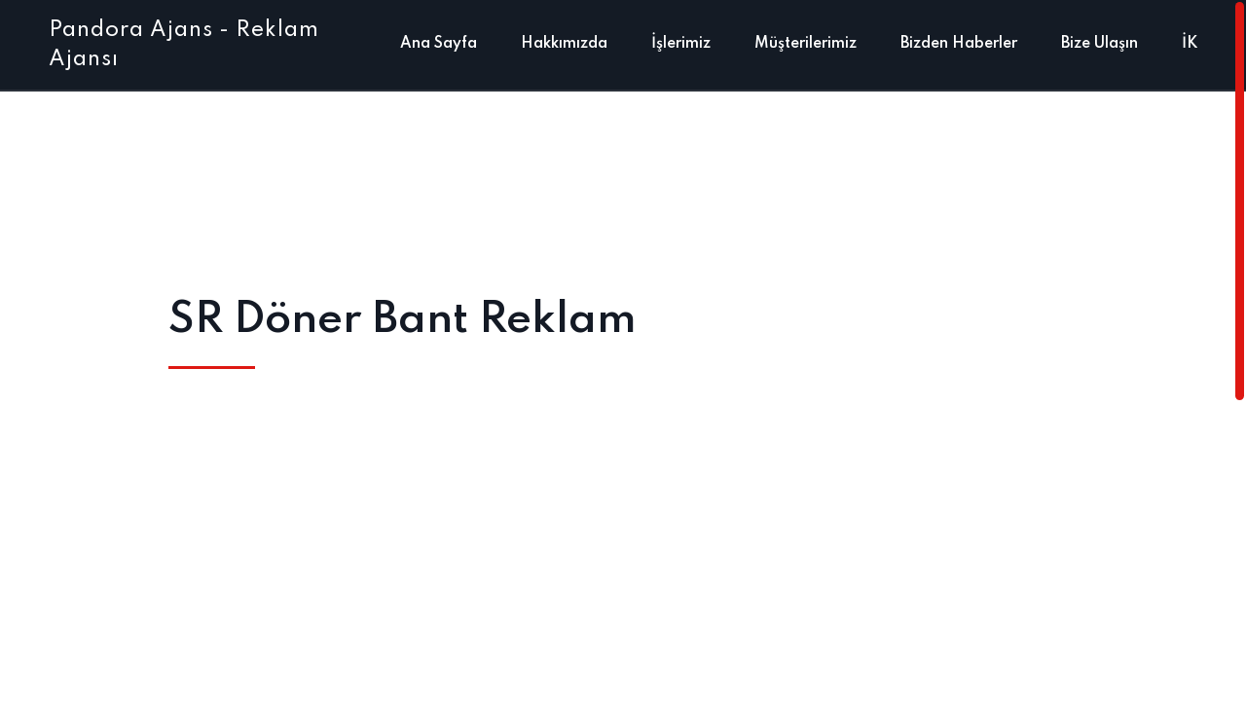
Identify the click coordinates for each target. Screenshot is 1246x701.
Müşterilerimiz (805, 44)
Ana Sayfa (438, 44)
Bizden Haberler (958, 44)
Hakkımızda (564, 44)
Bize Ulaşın (1099, 44)
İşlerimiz (681, 44)
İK (1189, 44)
